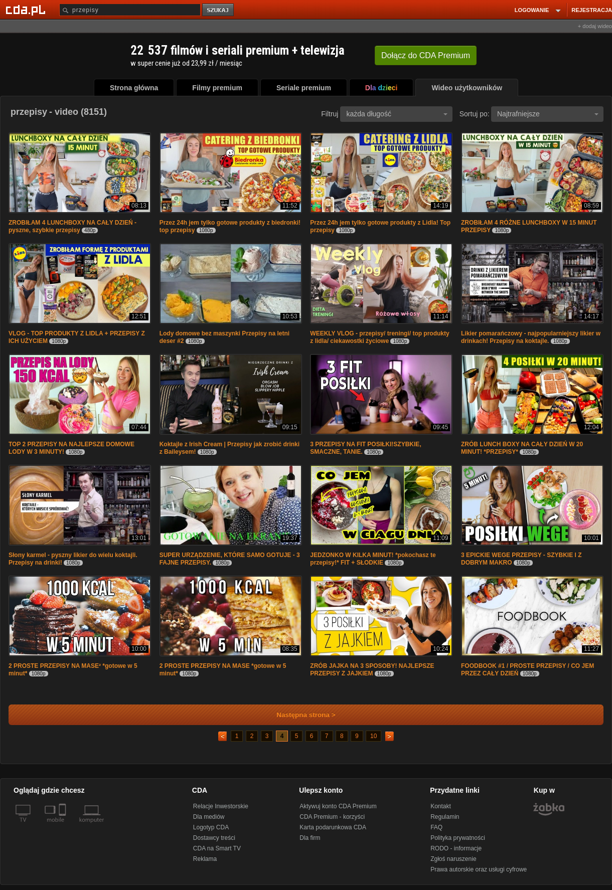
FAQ (436, 827)
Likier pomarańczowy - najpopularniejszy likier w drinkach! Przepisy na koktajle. (530, 337)
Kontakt (440, 806)
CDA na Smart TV (217, 848)
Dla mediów (209, 816)
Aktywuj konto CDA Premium (337, 806)
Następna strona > (299, 715)
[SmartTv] (63, 825)
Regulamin (444, 816)
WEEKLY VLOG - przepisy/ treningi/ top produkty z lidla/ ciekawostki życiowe (379, 337)
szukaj (218, 10)
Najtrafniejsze (547, 114)
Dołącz (425, 55)
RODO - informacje (456, 848)
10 (373, 736)
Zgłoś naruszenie (453, 858)
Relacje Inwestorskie (220, 806)
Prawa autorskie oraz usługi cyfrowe (478, 869)
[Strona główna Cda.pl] (27, 9)
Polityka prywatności (457, 837)
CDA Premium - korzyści (332, 816)
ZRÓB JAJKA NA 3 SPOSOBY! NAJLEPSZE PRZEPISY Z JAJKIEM (372, 669)
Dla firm (309, 837)
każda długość (396, 114)
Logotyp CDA (211, 827)
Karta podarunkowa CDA (332, 827)
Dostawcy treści (214, 837)
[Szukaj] (130, 10)
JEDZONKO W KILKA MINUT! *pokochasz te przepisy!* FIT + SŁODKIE (372, 559)
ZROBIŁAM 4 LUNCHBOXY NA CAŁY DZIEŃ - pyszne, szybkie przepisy (72, 226)
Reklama (205, 858)
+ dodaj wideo (595, 26)
